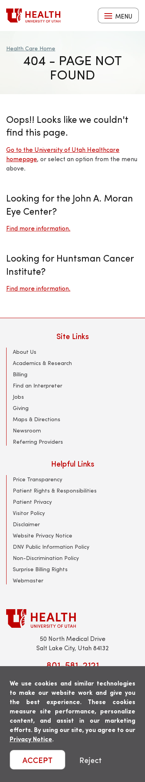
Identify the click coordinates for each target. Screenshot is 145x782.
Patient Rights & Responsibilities (55, 490)
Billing (20, 374)
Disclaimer (26, 524)
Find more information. (38, 228)
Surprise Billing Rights (40, 569)
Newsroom (27, 430)
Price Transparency (37, 479)
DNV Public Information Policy (51, 546)
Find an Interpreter (37, 385)
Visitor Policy (29, 513)
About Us (24, 351)
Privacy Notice (31, 738)
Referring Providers (38, 441)
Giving (21, 408)
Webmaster (28, 580)
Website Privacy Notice (42, 535)
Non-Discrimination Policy (46, 558)
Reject (90, 759)
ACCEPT (37, 759)
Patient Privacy (32, 501)
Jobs (18, 396)
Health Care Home (30, 48)
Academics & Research (42, 363)
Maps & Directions (36, 419)
